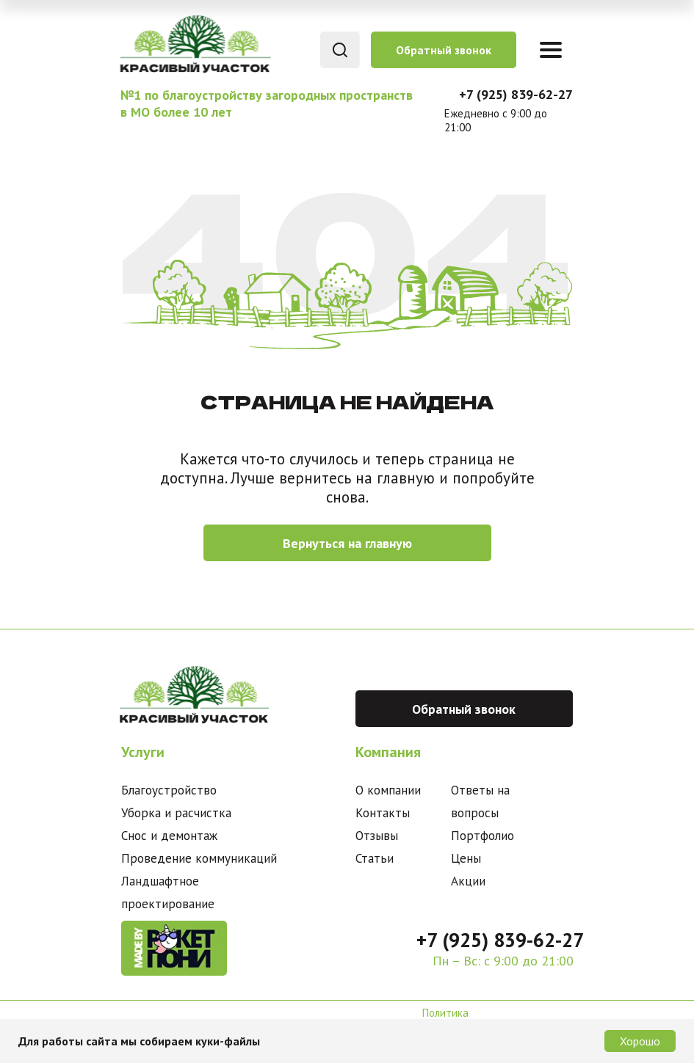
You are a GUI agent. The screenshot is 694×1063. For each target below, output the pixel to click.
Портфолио (482, 836)
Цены (466, 858)
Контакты (382, 813)
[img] (194, 43)
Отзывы (376, 836)
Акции (468, 881)
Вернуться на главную (347, 543)
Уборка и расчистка (176, 813)
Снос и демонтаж (169, 836)
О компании (388, 790)
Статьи (374, 858)
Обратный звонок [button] (443, 50)
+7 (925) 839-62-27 (516, 94)
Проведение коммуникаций (199, 858)
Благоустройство (169, 790)
